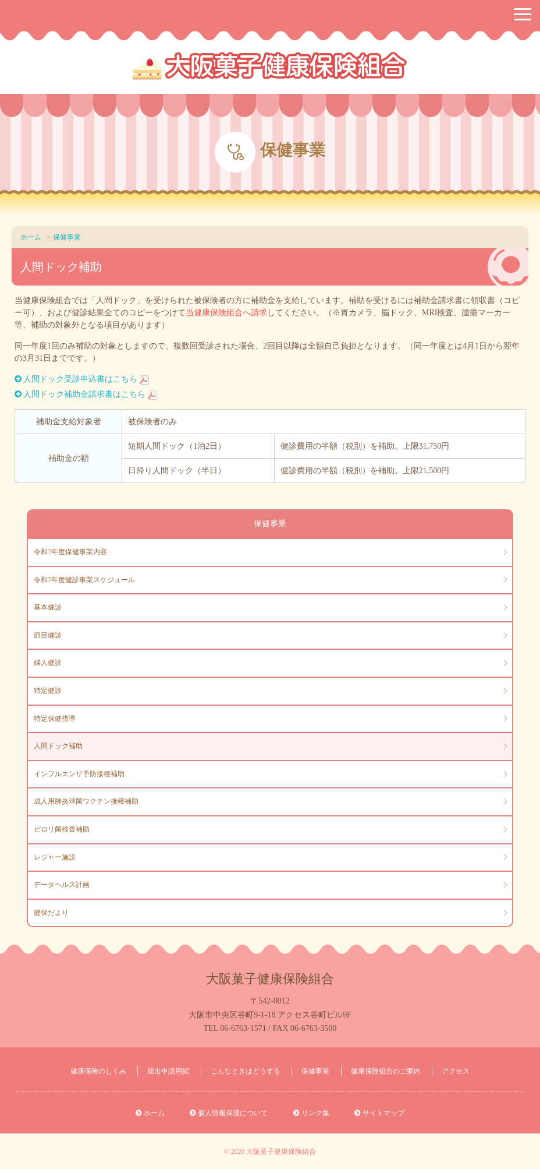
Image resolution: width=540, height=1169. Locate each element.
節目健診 (48, 635)
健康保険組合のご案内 (386, 1071)
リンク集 (315, 1113)
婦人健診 (48, 663)
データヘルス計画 (62, 885)
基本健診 (48, 607)
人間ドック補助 (58, 746)
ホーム (30, 237)
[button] (522, 14)
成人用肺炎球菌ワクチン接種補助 (86, 801)
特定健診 (48, 690)
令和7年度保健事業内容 (70, 552)
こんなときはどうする (245, 1071)
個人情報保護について (233, 1113)
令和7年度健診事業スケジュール (84, 580)
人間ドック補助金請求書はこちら (84, 394)
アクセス (456, 1071)
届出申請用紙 (168, 1071)
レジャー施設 (55, 857)
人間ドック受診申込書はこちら (80, 379)
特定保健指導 (55, 718)
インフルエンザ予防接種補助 (79, 774)
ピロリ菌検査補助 (62, 829)
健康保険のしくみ (98, 1071)
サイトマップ (383, 1113)
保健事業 (67, 237)
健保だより (51, 913)
